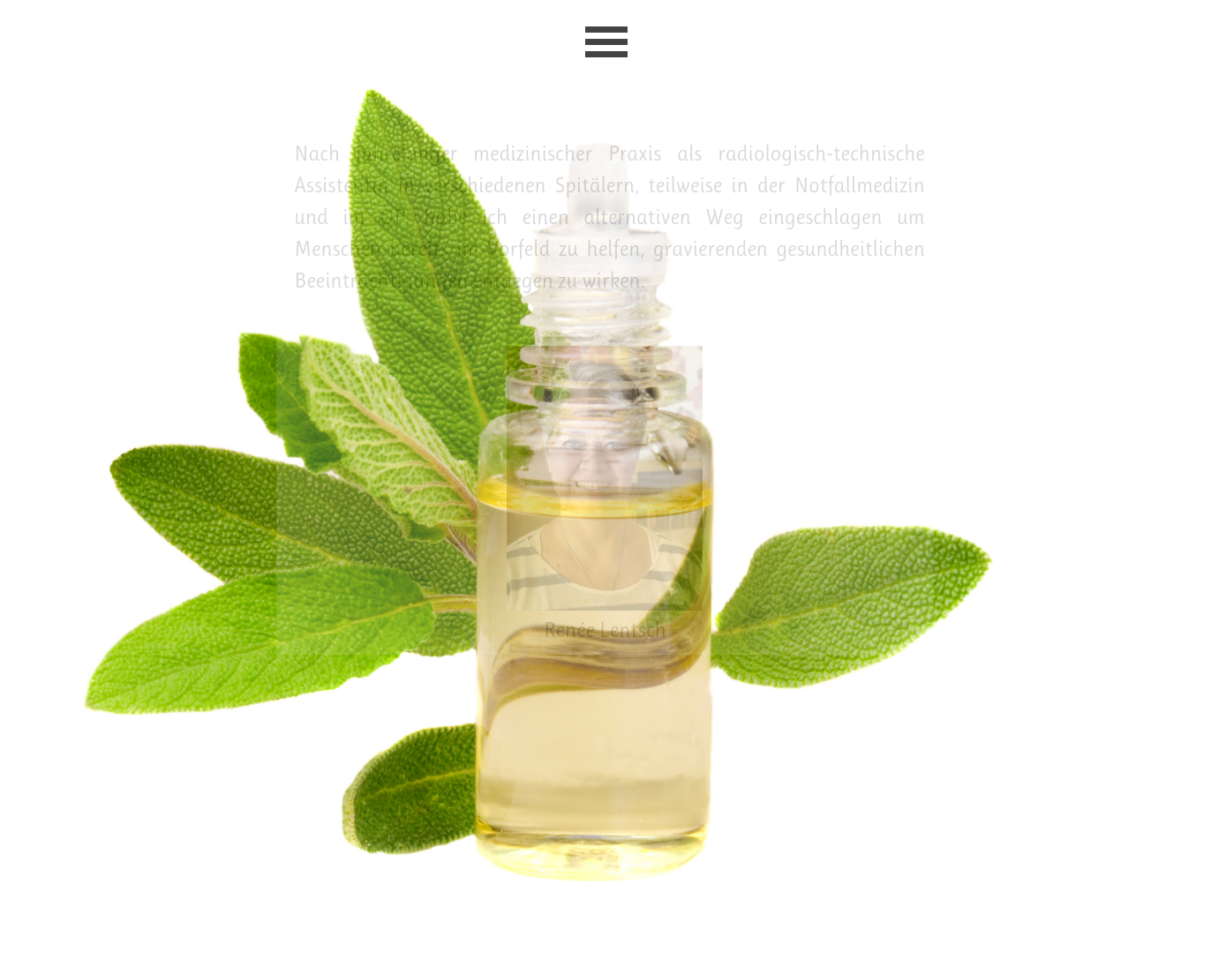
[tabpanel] (609, 217)
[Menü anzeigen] (606, 41)
